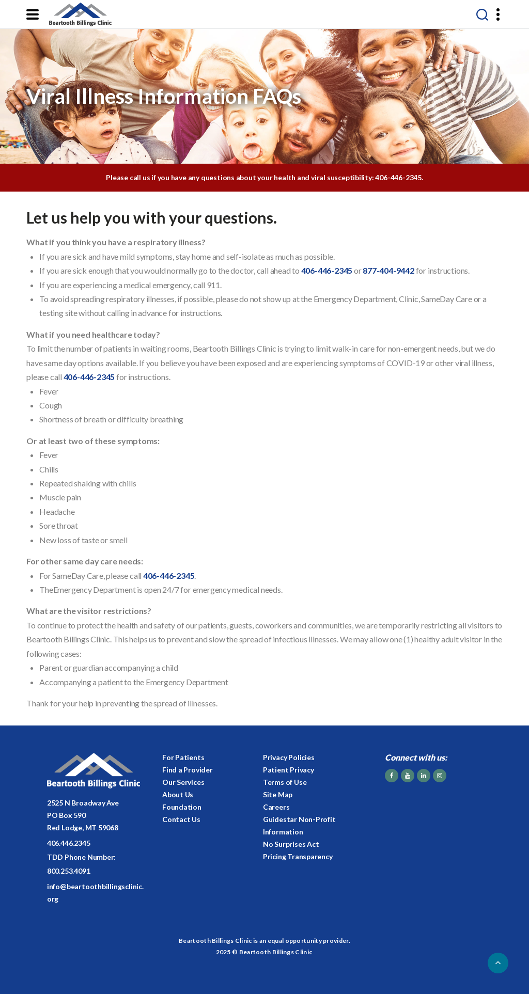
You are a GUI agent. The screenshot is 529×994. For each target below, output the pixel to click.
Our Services (183, 782)
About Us (177, 794)
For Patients (183, 757)
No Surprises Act (291, 844)
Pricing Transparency (298, 856)
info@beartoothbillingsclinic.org (95, 892)
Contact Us (181, 819)
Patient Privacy (288, 769)
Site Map (277, 794)
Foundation (181, 806)
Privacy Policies (289, 757)
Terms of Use (284, 782)
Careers (276, 806)
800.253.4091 (68, 870)
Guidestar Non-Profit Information (299, 825)
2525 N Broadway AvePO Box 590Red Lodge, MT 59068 (83, 815)
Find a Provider (187, 769)
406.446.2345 (68, 843)
